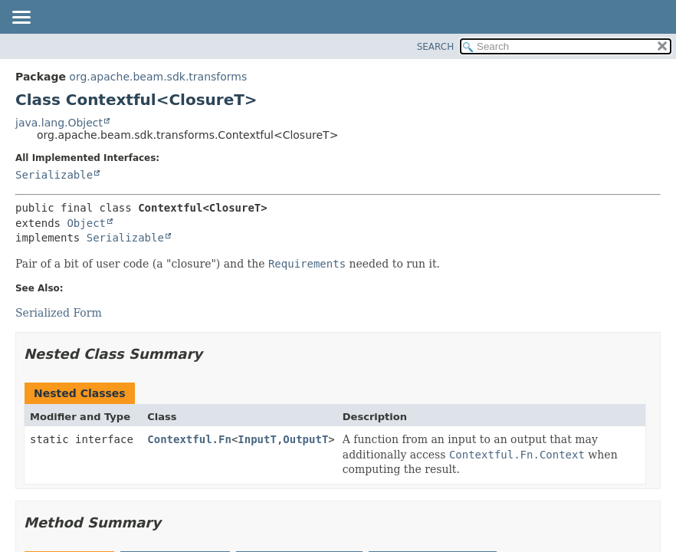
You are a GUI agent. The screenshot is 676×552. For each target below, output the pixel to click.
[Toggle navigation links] (21, 18)
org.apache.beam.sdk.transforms (158, 77)
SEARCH (435, 46)
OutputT (305, 439)
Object (86, 223)
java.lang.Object (59, 123)
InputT (257, 439)
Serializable (54, 175)
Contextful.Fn (189, 439)
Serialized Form (58, 313)
